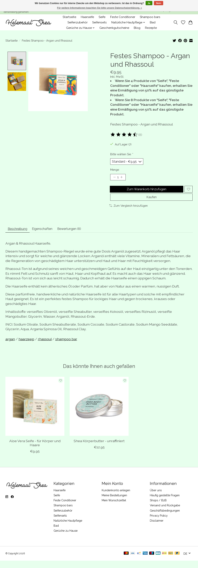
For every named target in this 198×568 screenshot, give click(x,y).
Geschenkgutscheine (114, 28)
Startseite (69, 17)
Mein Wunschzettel (114, 507)
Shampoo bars (150, 17)
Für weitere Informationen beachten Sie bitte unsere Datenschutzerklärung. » (99, 8)
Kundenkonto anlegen (116, 497)
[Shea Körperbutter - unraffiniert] (99, 413)
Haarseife (87, 17)
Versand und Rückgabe (165, 512)
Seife (102, 17)
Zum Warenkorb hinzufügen (145, 192)
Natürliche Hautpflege (68, 528)
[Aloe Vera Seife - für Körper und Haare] (34, 413)
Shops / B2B (158, 507)
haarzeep (26, 346)
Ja (149, 3)
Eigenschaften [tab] (49, 236)
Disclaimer (156, 528)
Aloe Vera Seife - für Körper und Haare (34, 450)
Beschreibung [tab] (20, 236)
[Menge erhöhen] (122, 179)
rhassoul (45, 346)
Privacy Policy (159, 523)
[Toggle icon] (175, 22)
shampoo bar (66, 346)
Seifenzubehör (77, 22)
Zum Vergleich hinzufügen (128, 211)
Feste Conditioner (122, 17)
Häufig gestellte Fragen (165, 502)
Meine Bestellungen (114, 502)
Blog (137, 28)
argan (10, 346)
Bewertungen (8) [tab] (81, 236)
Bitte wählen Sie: (121, 154)
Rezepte (151, 28)
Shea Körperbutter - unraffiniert (99, 448)
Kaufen (151, 202)
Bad (152, 22)
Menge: (114, 170)
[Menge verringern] (114, 179)
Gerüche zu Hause (66, 538)
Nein (158, 3)
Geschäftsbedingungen (165, 517)
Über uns (156, 497)
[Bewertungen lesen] (124, 134)
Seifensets (99, 22)
